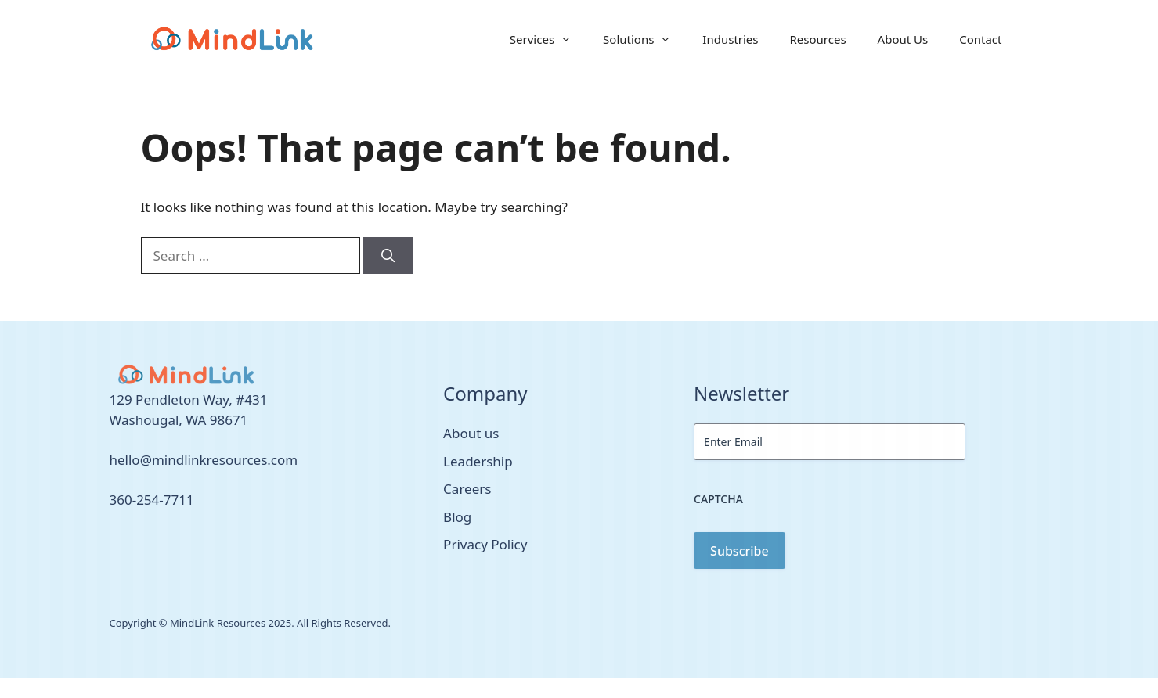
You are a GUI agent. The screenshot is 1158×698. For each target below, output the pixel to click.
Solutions (645, 39)
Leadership (478, 461)
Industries (730, 39)
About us (471, 433)
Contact (980, 39)
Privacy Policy (485, 544)
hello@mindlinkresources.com (204, 460)
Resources (818, 39)
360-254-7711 (152, 500)
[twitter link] (114, 545)
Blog (457, 517)
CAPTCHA (718, 498)
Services (548, 39)
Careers (467, 489)
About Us (903, 39)
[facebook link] (131, 545)
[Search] (388, 256)
